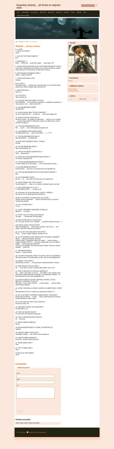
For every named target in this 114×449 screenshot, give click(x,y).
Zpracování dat (42, 432)
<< (71, 99)
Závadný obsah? (33, 432)
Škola (84, 12)
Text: (17, 385)
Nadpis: (18, 379)
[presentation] (30, 404)
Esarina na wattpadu (73, 90)
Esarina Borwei (25, 12)
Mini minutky (43, 12)
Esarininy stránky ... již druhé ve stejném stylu (38, 6)
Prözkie (73, 12)
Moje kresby (51, 12)
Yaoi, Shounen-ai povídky (23, 15)
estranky (70, 80)
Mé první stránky (72, 89)
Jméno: (18, 373)
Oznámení (66, 12)
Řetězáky (79, 12)
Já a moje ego (34, 12)
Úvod (18, 12)
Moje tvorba (59, 12)
